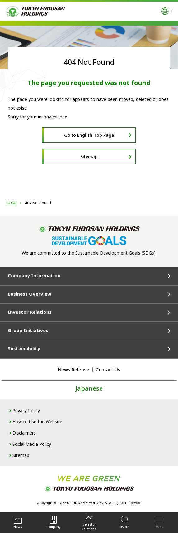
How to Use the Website (37, 422)
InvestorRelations (89, 522)
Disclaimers (24, 433)
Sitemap (89, 156)
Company (53, 522)
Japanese (89, 388)
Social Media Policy (31, 444)
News (17, 522)
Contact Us (108, 369)
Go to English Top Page (89, 135)
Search (124, 522)
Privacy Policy (26, 410)
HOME (11, 203)
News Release (73, 369)
